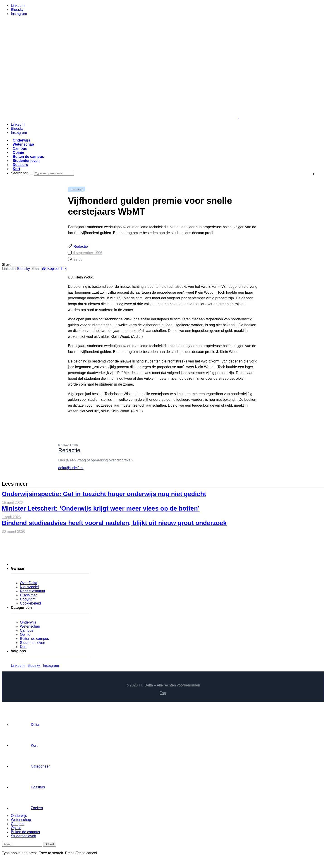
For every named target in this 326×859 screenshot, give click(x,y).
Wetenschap (23, 144)
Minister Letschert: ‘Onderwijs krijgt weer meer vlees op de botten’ (101, 508)
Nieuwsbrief (29, 587)
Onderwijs (21, 140)
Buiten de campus (28, 156)
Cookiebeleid (30, 603)
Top (163, 693)
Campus (20, 148)
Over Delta (28, 583)
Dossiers (20, 165)
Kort (16, 169)
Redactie (80, 246)
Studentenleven (26, 161)
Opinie (18, 152)
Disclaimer (28, 595)
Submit (49, 844)
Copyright (27, 599)
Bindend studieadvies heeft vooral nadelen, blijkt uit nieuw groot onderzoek (114, 522)
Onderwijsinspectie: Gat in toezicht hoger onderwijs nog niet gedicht (104, 493)
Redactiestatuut (32, 591)
